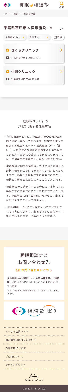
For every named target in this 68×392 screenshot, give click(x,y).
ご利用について (14, 356)
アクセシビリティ (15, 364)
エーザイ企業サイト (16, 331)
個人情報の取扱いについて (20, 339)
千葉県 (14, 13)
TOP (6, 13)
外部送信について (15, 348)
